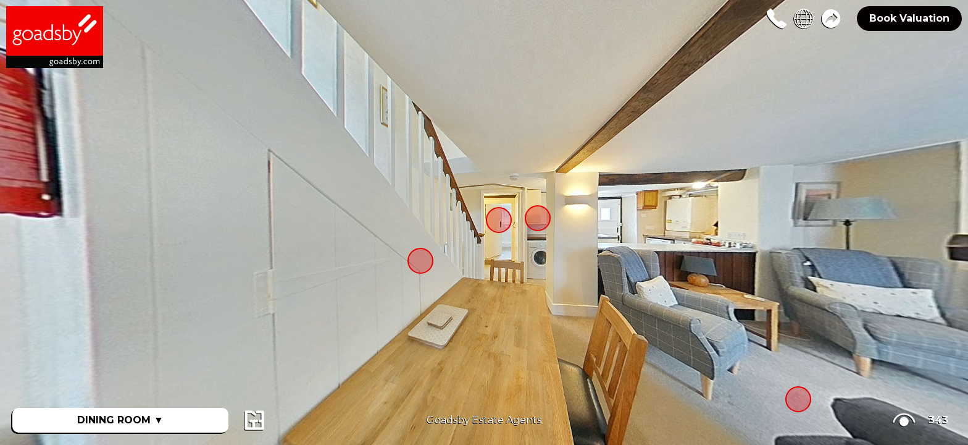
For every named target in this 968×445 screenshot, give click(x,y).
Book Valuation (909, 18)
